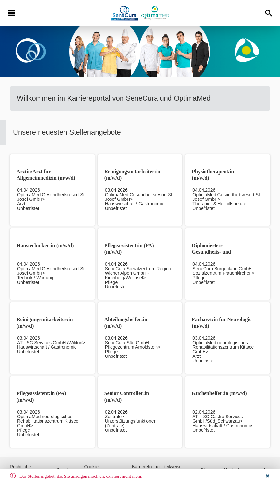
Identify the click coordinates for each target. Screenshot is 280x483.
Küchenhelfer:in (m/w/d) (219, 393)
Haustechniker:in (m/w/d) (45, 245)
